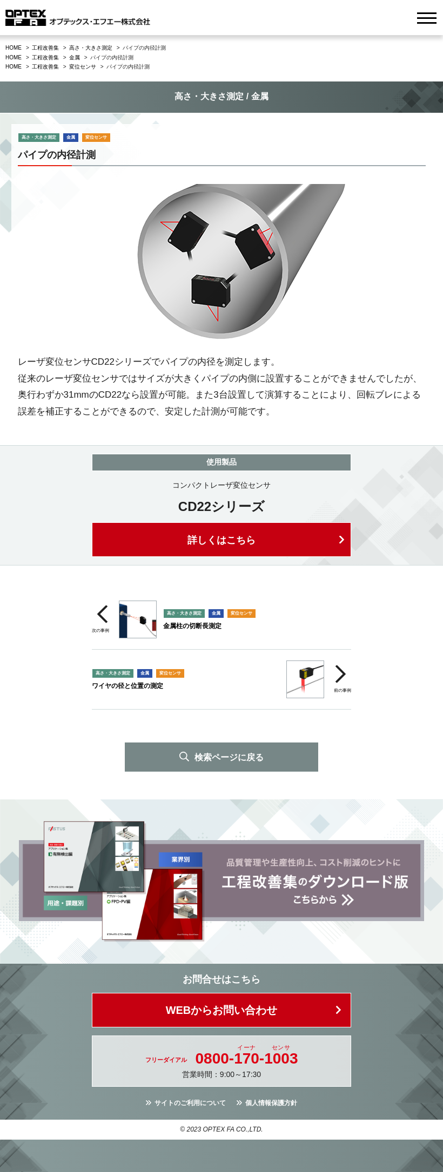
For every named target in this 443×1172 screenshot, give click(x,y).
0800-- (247, 1058)
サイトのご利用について (190, 1103)
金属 (74, 57)
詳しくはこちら (221, 540)
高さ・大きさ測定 (90, 48)
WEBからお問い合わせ (222, 1010)
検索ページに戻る (229, 757)
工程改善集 (45, 48)
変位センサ (82, 67)
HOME (13, 48)
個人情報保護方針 (271, 1103)
